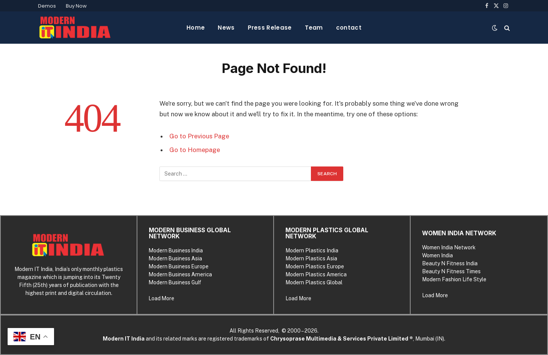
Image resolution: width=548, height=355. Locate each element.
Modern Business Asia (175, 258)
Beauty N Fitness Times (451, 271)
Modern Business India (176, 250)
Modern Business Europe (179, 266)
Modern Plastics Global (313, 282)
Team (314, 28)
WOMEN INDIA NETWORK (459, 233)
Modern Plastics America (316, 274)
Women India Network (449, 247)
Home (195, 28)
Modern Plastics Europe (314, 266)
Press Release (270, 28)
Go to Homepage (194, 150)
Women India (437, 255)
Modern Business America (180, 274)
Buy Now (76, 6)
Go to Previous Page (199, 136)
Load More (161, 298)
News (226, 28)
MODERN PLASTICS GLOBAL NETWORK (326, 233)
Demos (47, 6)
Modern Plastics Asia (311, 258)
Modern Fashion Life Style (454, 279)
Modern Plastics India (311, 250)
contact (349, 28)
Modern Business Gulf (175, 282)
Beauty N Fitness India (450, 263)
